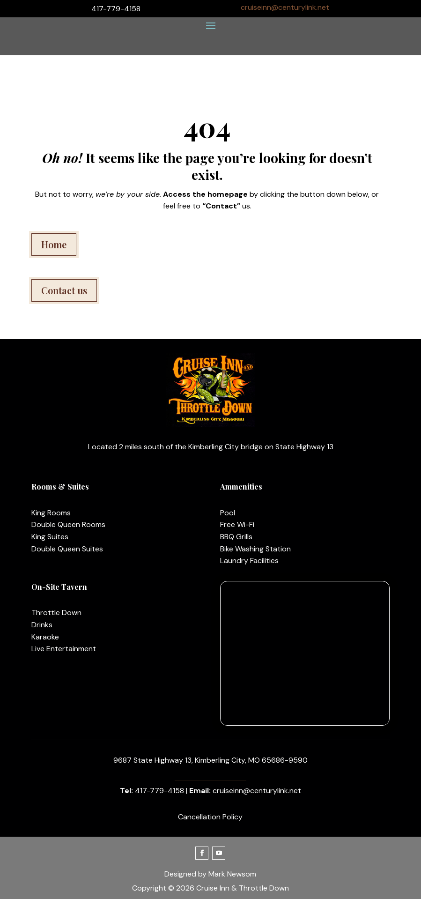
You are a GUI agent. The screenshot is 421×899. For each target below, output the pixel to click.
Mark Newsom (232, 874)
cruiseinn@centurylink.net (285, 7)
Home (53, 244)
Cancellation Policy (210, 817)
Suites (56, 537)
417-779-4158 (159, 790)
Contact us (64, 290)
